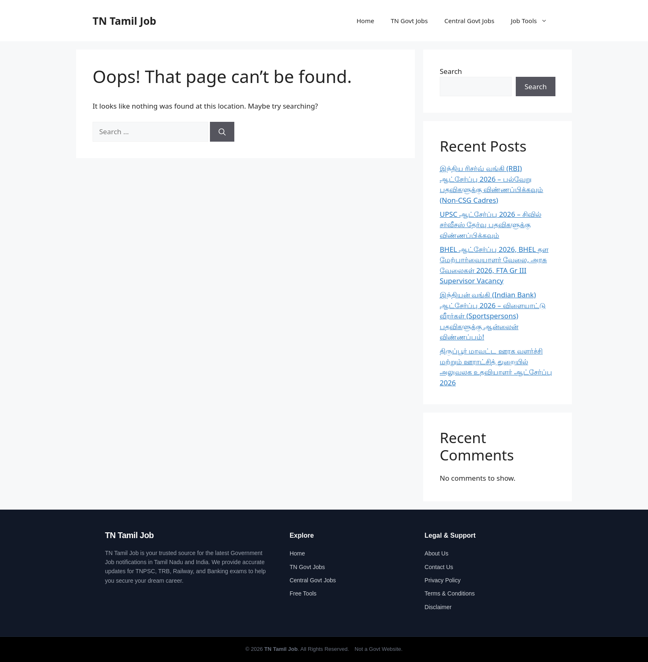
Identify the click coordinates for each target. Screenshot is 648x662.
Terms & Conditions (449, 593)
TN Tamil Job (124, 21)
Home (365, 21)
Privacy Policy (442, 580)
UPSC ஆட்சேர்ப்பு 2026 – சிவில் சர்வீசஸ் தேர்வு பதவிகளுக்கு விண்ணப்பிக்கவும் (490, 224)
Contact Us (438, 567)
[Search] (222, 132)
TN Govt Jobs (409, 21)
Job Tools (533, 20)
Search (451, 71)
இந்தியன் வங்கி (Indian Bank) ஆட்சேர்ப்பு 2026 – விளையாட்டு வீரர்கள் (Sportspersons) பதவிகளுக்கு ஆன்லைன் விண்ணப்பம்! (493, 316)
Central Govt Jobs (469, 21)
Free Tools (303, 593)
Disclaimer (437, 607)
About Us (436, 553)
